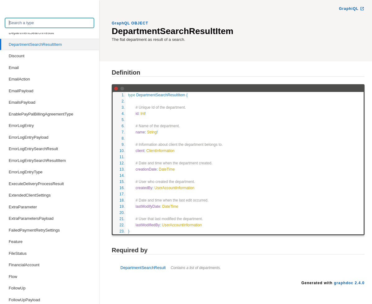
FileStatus (18, 253)
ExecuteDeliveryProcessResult (36, 183)
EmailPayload (21, 91)
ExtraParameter (23, 207)
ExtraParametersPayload (31, 218)
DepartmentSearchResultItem (35, 44)
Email (14, 67)
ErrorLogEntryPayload (28, 137)
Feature (16, 241)
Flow (13, 276)
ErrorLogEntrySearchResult (33, 148)
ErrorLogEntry (21, 125)
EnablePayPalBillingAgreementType (41, 114)
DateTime (167, 169)
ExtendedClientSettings (30, 195)
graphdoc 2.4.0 (349, 283)
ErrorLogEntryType (26, 172)
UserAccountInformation (175, 188)
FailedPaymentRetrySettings (34, 230)
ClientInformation (160, 151)
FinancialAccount (24, 265)
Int (143, 113)
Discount (17, 56)
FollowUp (17, 288)
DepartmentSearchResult (31, 32)
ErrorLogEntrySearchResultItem (37, 160)
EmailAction (19, 79)
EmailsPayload (22, 102)
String (152, 132)
